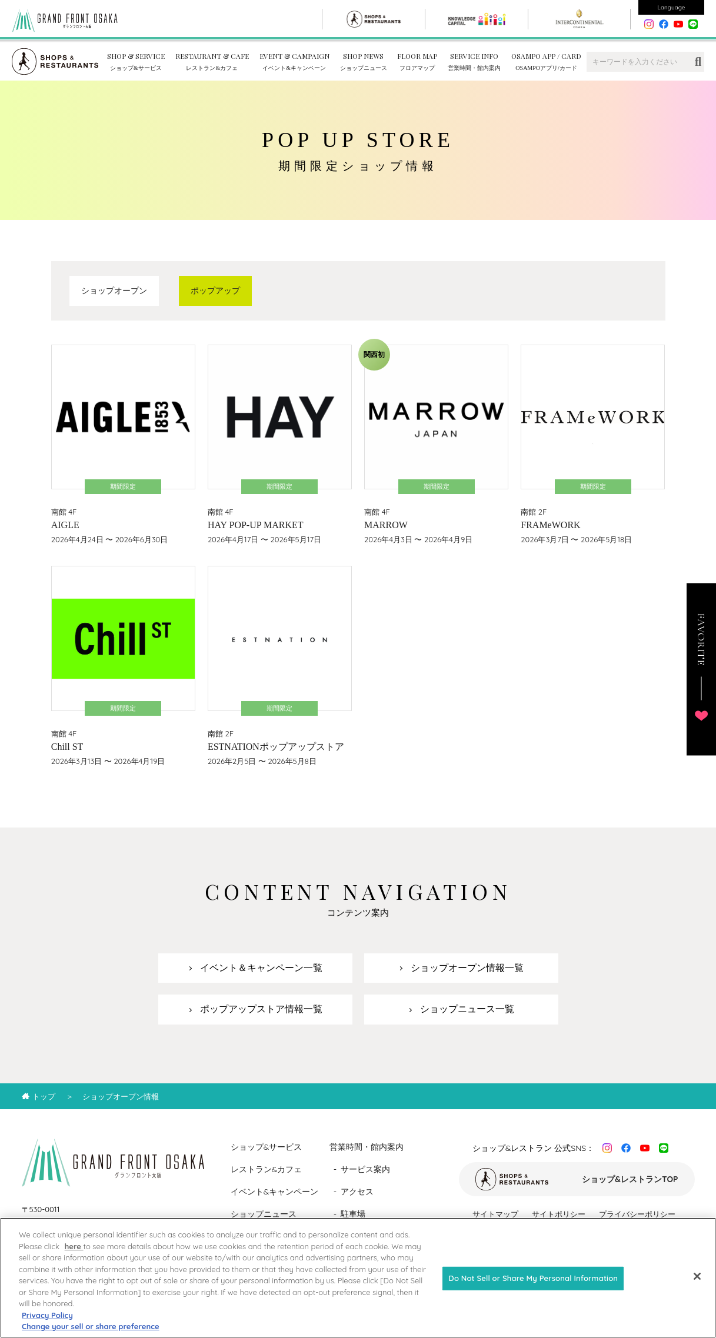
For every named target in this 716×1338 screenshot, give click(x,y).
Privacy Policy (47, 1324)
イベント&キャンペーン (275, 1191)
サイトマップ (495, 1214)
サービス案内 (365, 1169)
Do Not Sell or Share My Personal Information (533, 1288)
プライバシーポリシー (637, 1214)
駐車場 (353, 1214)
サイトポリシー (558, 1214)
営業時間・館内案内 (366, 1147)
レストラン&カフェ (266, 1169)
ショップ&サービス (266, 1147)
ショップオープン (114, 290)
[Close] (697, 1286)
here (74, 1255)
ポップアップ (215, 290)
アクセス (357, 1191)
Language (671, 7)
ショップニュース (264, 1214)
